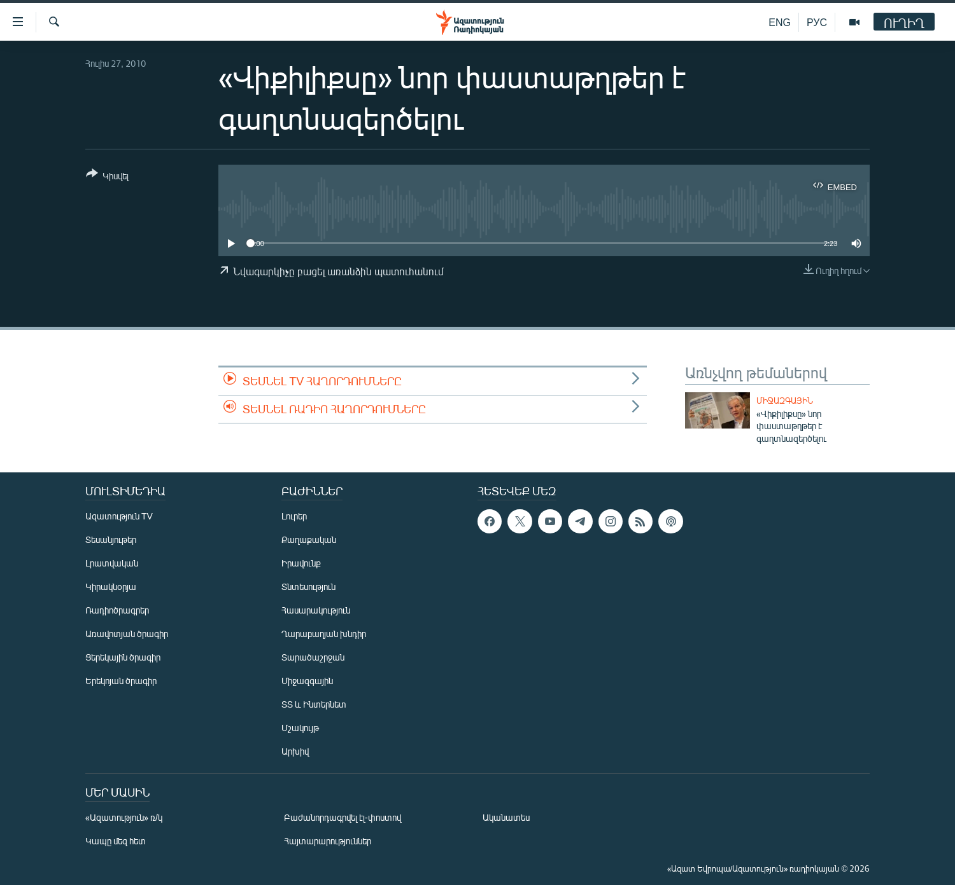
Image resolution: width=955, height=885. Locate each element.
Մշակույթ (300, 727)
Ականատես (506, 817)
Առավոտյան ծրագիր (126, 633)
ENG (779, 22)
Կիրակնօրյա (110, 586)
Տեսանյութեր (110, 539)
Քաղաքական (308, 539)
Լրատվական (111, 563)
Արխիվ (295, 751)
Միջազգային (784, 400)
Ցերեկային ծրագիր (122, 657)
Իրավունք (301, 563)
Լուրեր (294, 516)
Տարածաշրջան (312, 657)
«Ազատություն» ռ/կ (123, 817)
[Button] (107, 177)
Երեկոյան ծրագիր (121, 680)
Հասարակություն (315, 610)
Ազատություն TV (119, 516)
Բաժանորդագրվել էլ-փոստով (342, 817)
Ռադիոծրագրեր (117, 610)
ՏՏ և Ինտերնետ (313, 704)
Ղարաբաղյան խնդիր (323, 633)
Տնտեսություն (308, 586)
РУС (817, 22)
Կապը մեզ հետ (115, 840)
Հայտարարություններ (327, 840)
